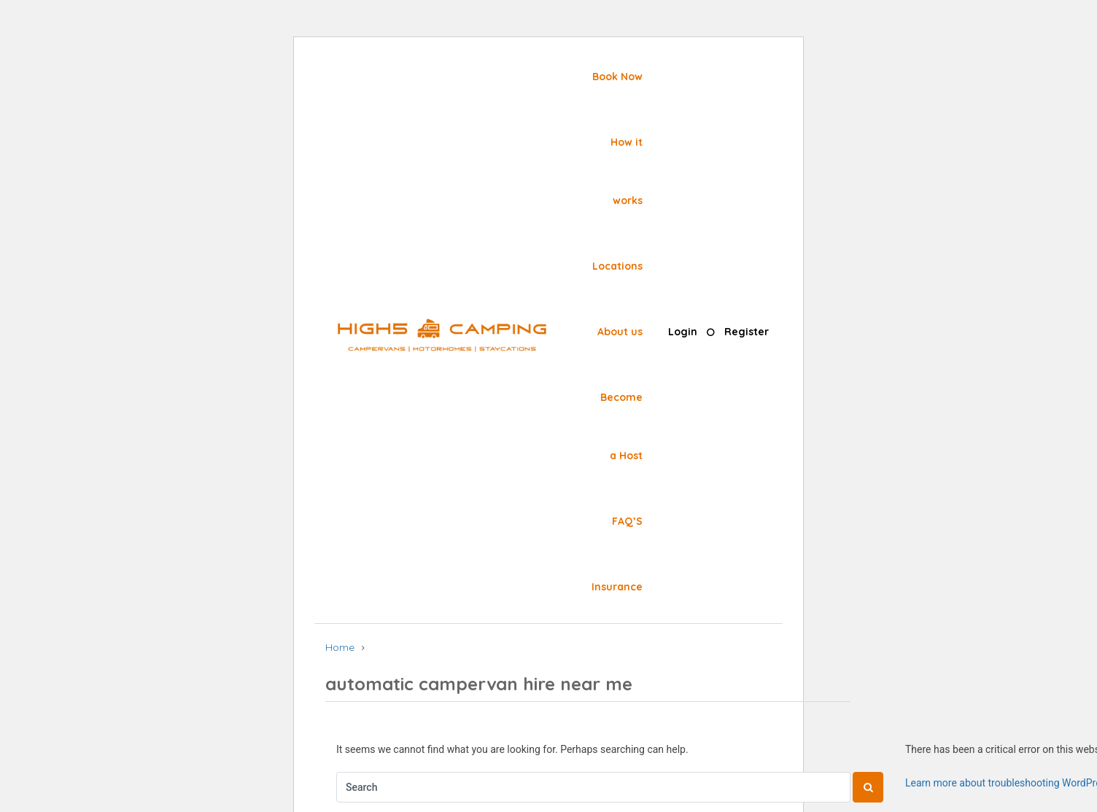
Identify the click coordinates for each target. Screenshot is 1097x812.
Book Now (617, 76)
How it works (626, 171)
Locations (617, 266)
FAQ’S (627, 521)
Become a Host (621, 426)
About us (620, 331)
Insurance (617, 586)
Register (746, 331)
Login (682, 331)
